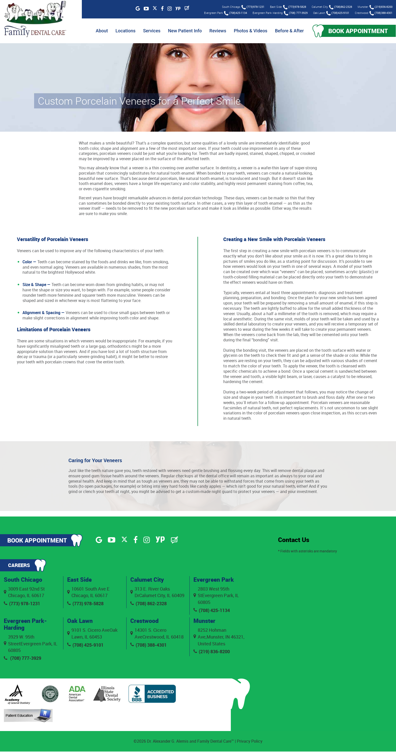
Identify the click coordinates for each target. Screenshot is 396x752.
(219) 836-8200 (211, 652)
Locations (123, 31)
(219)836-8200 (380, 7)
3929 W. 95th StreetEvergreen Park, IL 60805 (30, 644)
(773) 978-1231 (22, 604)
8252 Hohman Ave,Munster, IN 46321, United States (218, 637)
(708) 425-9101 (85, 646)
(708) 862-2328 (148, 604)
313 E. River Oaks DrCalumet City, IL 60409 (157, 592)
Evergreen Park (214, 580)
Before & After (287, 31)
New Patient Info (183, 31)
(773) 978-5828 (85, 604)
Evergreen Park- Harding (26, 624)
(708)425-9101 (337, 13)
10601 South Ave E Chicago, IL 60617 (88, 592)
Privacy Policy (249, 741)
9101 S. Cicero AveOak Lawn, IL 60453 (92, 634)
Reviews (215, 31)
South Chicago (23, 580)
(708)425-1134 (235, 13)
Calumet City (148, 580)
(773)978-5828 (294, 7)
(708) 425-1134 (211, 611)
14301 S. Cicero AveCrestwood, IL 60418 (157, 634)
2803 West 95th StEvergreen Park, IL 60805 (216, 596)
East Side (80, 580)
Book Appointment (357, 31)
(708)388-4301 (380, 13)
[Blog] (186, 8)
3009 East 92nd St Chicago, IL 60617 (24, 592)
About (99, 31)
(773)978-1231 (252, 7)
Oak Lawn (80, 621)
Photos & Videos (248, 31)
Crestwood (144, 621)
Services (149, 31)
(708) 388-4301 (148, 646)
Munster (204, 621)
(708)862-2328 (340, 7)
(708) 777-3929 (295, 13)
